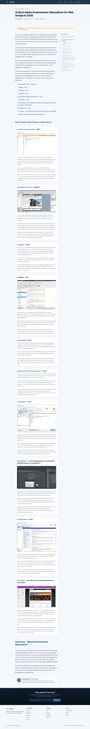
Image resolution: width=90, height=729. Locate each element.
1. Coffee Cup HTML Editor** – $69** (68, 40)
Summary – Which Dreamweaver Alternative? (31, 114)
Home (60, 2)
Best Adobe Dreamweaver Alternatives (33, 122)
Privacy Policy (69, 710)
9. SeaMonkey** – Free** (67, 63)
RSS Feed (48, 717)
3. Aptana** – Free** (66, 46)
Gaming (28, 719)
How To (28, 717)
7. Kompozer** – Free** (67, 55)
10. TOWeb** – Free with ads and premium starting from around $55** (68, 66)
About (65, 2)
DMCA (67, 715)
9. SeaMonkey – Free (24, 108)
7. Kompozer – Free (23, 99)
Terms (67, 713)
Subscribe (56, 700)
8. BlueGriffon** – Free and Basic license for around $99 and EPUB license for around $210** (68, 59)
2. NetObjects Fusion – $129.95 (27, 84)
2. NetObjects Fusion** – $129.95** (67, 43)
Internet (28, 715)
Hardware (28, 713)
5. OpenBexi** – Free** (67, 50)
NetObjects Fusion (23, 655)
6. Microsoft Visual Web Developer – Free (30, 96)
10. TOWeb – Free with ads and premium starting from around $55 (37, 111)
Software (22, 9)
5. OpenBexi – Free (23, 93)
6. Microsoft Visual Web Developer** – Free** (67, 52)
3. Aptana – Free (22, 87)
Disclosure (77, 2)
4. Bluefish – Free (23, 90)
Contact (71, 2)
